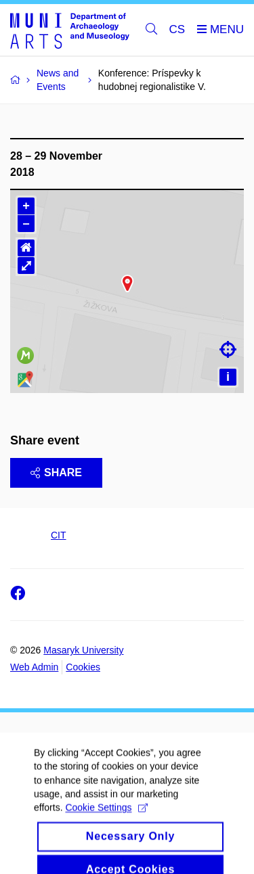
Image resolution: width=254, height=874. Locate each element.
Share (56, 472)
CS (177, 29)
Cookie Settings (106, 832)
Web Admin (34, 667)
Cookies (83, 667)
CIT (58, 535)
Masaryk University (83, 650)
